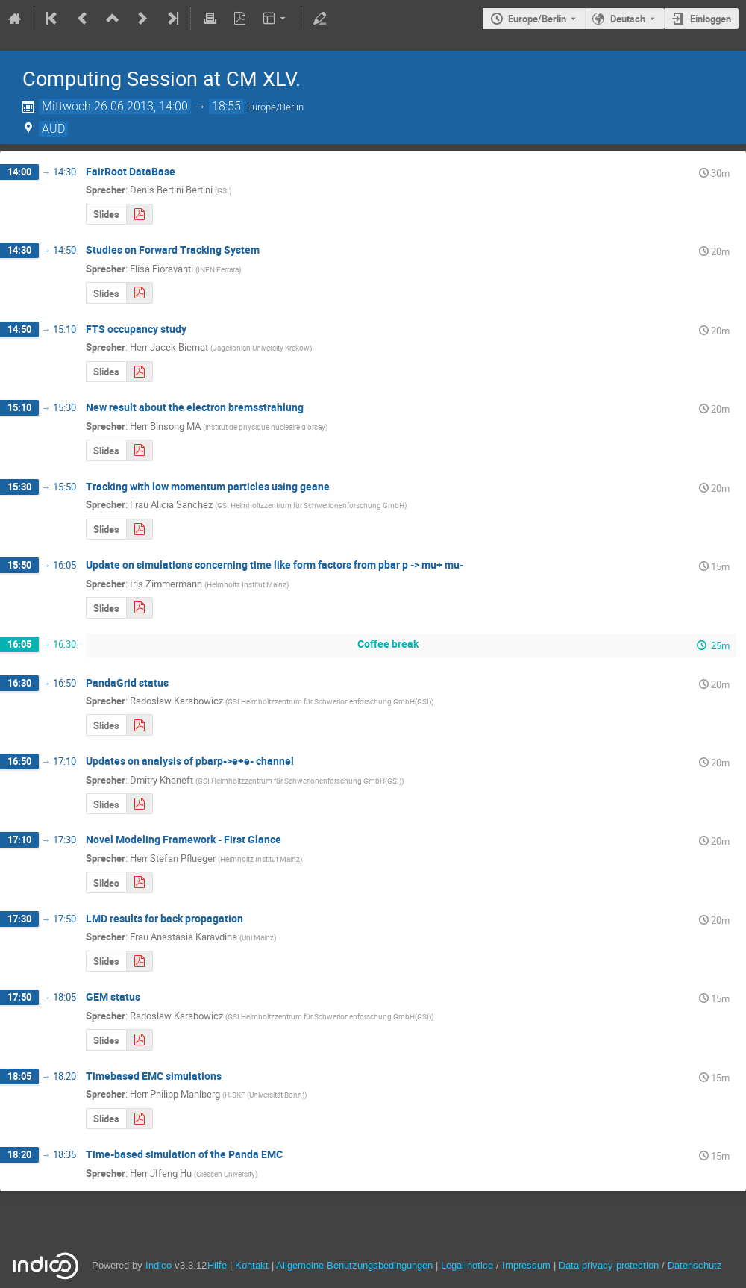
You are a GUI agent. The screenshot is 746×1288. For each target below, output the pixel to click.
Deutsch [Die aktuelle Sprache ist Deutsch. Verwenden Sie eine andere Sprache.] (627, 18)
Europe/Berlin (537, 18)
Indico (158, 1265)
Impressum (526, 1265)
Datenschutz (695, 1265)
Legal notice (468, 1265)
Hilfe (217, 1265)
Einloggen (710, 18)
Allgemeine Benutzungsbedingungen (354, 1265)
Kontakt (252, 1265)
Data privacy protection (610, 1265)
